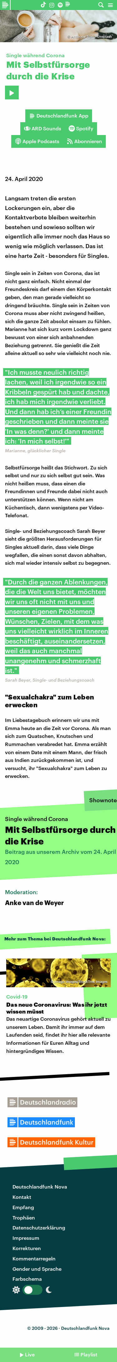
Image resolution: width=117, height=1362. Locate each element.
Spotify (81, 128)
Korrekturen (26, 1248)
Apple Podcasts (37, 141)
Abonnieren (84, 141)
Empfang (23, 1207)
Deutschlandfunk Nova (39, 1186)
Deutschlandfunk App (58, 116)
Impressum (25, 1238)
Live (30, 1354)
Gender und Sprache (36, 1269)
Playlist (88, 1354)
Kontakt (21, 1197)
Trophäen (23, 1217)
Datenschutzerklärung (38, 1227)
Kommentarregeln (34, 1258)
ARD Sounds (42, 128)
